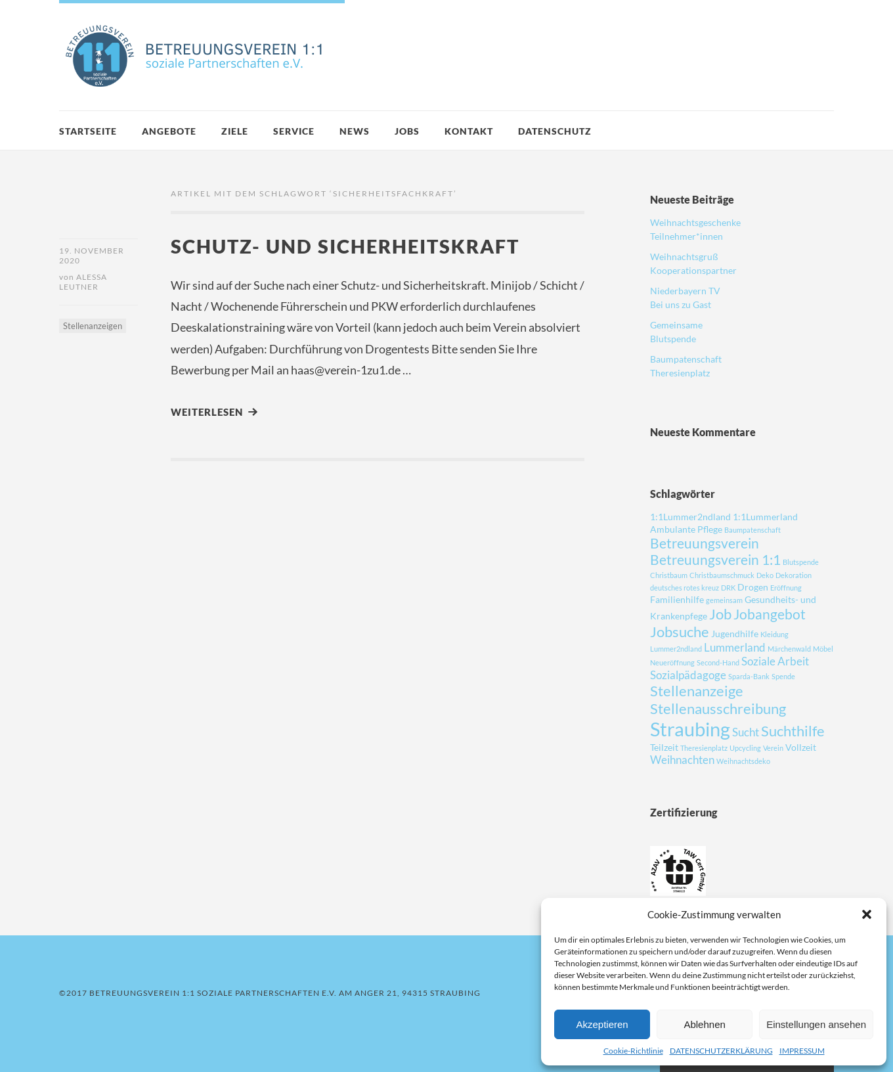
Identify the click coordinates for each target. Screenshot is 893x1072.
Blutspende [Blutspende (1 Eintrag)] (801, 562)
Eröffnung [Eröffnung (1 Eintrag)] (786, 587)
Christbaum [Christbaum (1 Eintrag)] (668, 575)
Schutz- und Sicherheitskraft (345, 245)
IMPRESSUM (802, 1051)
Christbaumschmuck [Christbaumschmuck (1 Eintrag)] (721, 575)
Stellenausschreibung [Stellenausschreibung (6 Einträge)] (718, 708)
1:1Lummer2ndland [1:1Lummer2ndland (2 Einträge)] (690, 516)
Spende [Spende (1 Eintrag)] (783, 676)
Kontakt (469, 131)
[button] (866, 914)
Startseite (88, 131)
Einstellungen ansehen (816, 1024)
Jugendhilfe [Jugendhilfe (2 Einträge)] (734, 633)
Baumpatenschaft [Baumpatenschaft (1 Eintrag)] (752, 529)
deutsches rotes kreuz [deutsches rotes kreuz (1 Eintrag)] (684, 587)
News (354, 131)
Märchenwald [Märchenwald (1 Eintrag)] (789, 648)
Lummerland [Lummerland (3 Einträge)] (735, 647)
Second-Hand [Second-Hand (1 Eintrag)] (718, 662)
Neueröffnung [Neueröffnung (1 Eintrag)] (672, 662)
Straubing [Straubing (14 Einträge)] (690, 728)
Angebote (169, 131)
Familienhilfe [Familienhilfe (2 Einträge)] (677, 599)
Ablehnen (704, 1024)
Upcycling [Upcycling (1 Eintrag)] (745, 748)
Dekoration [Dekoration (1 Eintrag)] (793, 575)
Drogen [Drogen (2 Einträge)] (752, 586)
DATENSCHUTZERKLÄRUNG (721, 1051)
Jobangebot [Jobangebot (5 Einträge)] (769, 614)
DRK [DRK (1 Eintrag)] (728, 587)
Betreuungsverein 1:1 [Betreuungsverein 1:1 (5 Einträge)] (715, 559)
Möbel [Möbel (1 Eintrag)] (823, 648)
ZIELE (234, 131)
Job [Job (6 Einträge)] (720, 614)
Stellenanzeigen (92, 326)
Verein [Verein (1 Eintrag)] (773, 748)
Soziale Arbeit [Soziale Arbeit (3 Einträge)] (775, 661)
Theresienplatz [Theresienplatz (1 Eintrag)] (704, 748)
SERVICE (294, 131)
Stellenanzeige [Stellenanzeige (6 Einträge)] (696, 691)
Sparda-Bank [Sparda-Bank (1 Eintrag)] (749, 676)
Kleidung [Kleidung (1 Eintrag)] (774, 634)
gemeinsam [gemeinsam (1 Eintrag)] (724, 600)
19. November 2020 (91, 255)
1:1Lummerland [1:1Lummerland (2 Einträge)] (765, 516)
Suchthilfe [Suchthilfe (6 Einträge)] (793, 731)
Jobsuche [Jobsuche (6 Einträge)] (679, 631)
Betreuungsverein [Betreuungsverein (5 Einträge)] (704, 543)
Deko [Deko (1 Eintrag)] (764, 575)
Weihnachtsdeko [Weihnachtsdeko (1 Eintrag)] (743, 761)
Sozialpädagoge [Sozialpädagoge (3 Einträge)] (688, 675)
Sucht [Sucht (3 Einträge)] (745, 732)
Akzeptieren (602, 1024)
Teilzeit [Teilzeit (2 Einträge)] (664, 747)
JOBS (407, 131)
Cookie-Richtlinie (633, 1051)
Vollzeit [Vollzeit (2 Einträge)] (800, 747)
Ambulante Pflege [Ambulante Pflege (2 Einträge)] (686, 529)
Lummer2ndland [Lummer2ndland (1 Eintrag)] (676, 648)
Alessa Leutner (83, 282)
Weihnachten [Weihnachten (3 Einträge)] (682, 760)
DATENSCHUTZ (555, 131)
